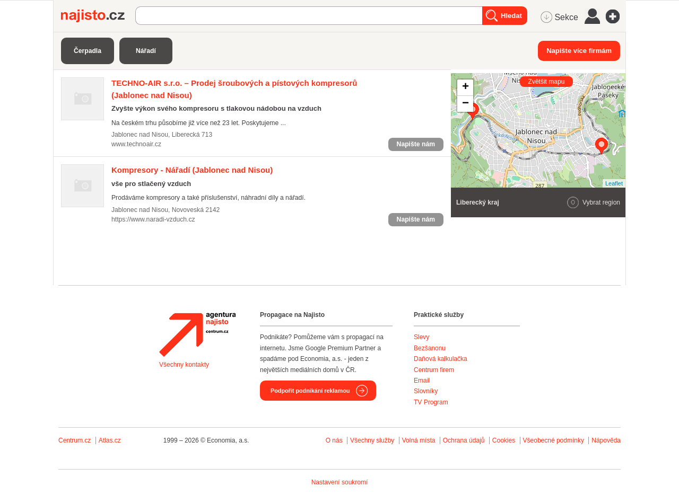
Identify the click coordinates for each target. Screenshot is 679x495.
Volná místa (419, 440)
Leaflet (614, 183)
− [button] (465, 104)
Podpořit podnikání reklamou (310, 390)
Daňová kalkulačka (440, 359)
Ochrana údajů (464, 440)
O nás (334, 440)
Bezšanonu (430, 348)
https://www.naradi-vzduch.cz (153, 219)
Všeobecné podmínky (553, 440)
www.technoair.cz (136, 144)
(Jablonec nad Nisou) (192, 169)
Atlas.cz (110, 440)
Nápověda (606, 440)
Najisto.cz (98, 16)
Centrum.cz (74, 440)
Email (422, 380)
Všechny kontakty (184, 364)
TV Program (431, 402)
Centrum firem (434, 370)
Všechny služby (373, 440)
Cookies (503, 440)
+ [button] (465, 87)
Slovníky (426, 391)
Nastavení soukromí (339, 482)
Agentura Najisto (197, 334)
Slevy (421, 337)
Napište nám (416, 144)
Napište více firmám (579, 51)
